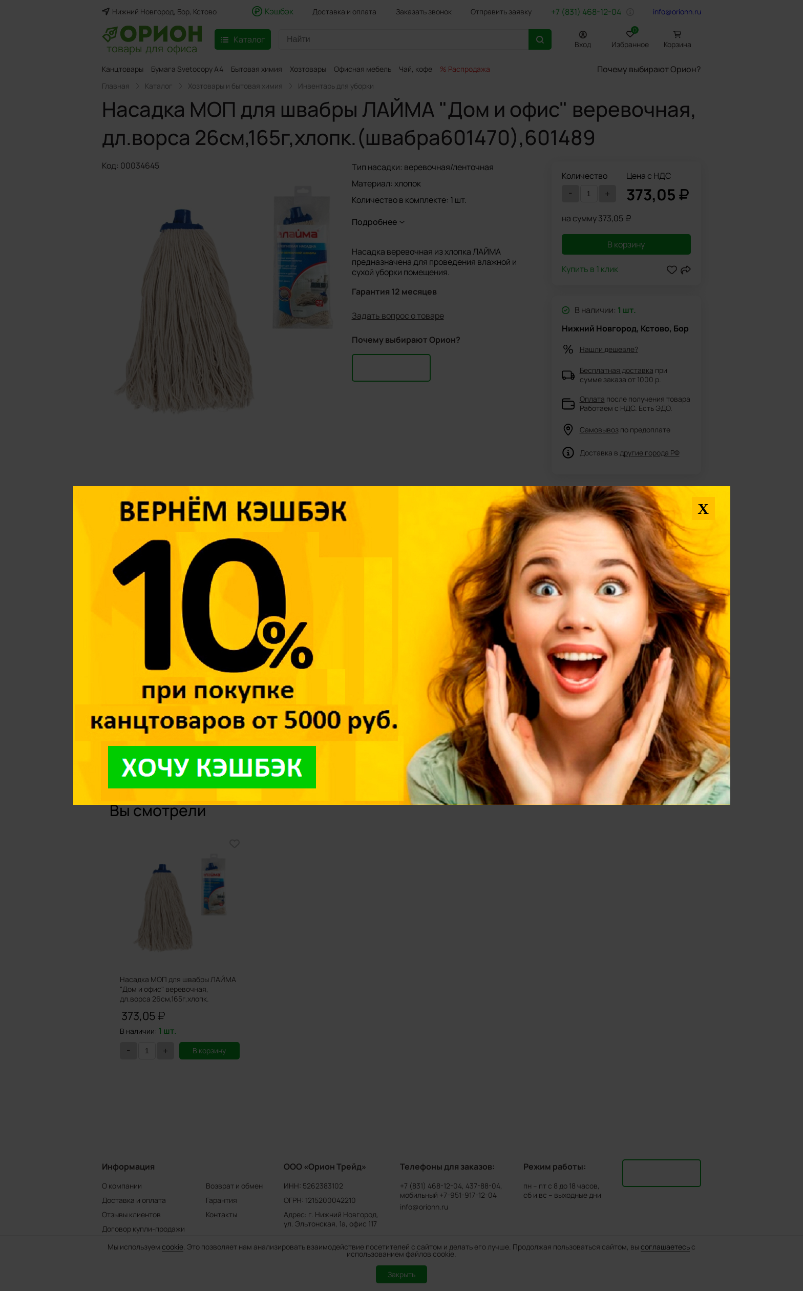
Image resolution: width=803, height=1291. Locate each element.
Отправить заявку (501, 11)
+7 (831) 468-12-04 (586, 12)
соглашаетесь (665, 1247)
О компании (122, 1186)
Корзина (677, 44)
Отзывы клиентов (131, 1214)
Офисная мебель (362, 69)
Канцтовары (122, 69)
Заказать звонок (424, 11)
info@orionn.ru (677, 11)
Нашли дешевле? (609, 349)
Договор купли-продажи (143, 1229)
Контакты (221, 1214)
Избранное (630, 38)
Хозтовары (308, 69)
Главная (116, 86)
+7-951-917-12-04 (468, 1195)
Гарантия (221, 1200)
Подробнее (374, 221)
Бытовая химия (256, 69)
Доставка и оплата (344, 11)
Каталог (159, 86)
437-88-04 (483, 1186)
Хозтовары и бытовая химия (235, 86)
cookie (172, 1247)
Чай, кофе (415, 69)
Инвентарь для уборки (336, 86)
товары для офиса (152, 47)
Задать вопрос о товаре (398, 315)
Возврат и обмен (234, 1186)
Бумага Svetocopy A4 (187, 69)
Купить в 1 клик (590, 270)
